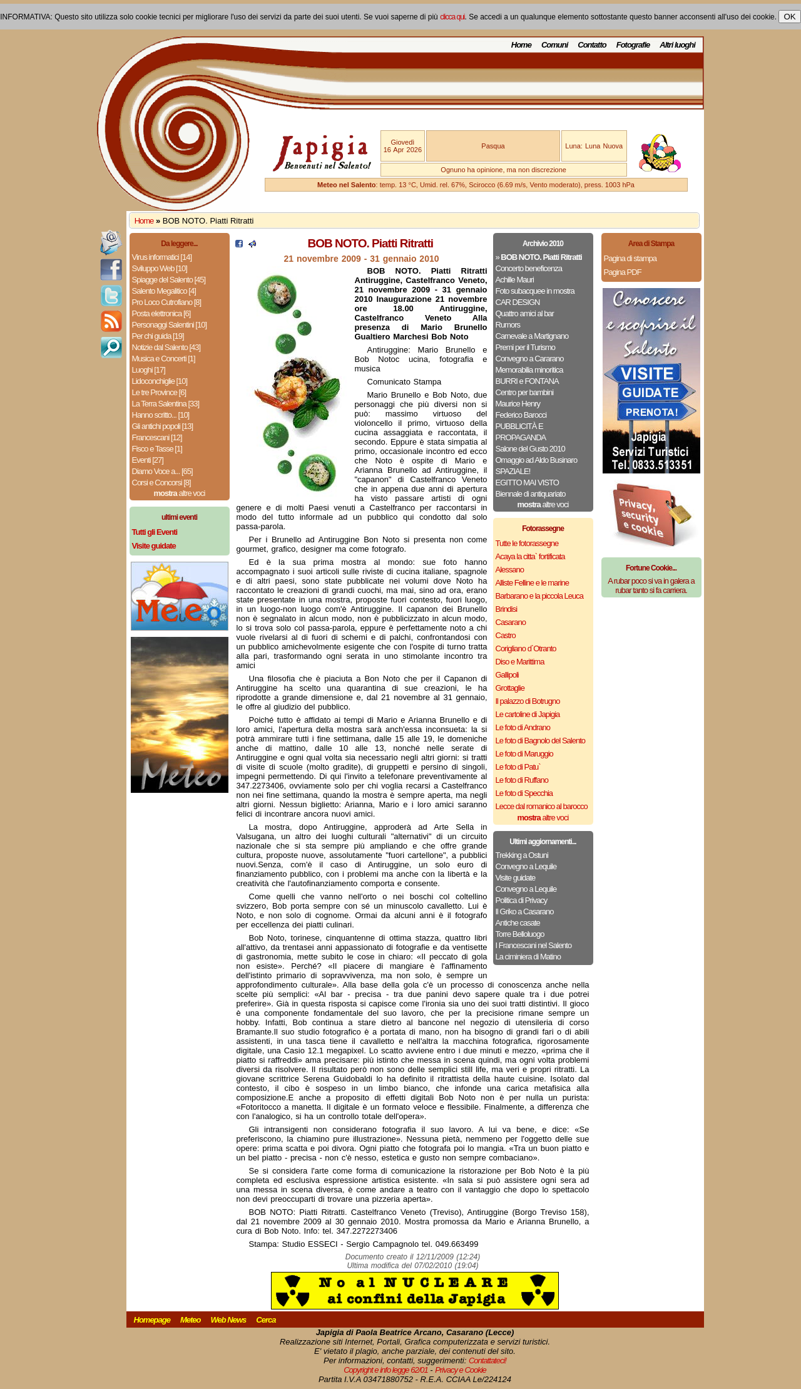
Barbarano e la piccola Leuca (539, 596)
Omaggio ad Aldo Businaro (537, 460)
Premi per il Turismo (526, 347)
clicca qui (452, 17)
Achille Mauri (515, 279)
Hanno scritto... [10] (161, 415)
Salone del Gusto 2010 (530, 448)
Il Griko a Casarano (525, 911)
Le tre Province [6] (159, 392)
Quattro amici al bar (525, 313)
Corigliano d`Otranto (526, 648)
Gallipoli (507, 674)
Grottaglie (510, 688)
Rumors (508, 324)
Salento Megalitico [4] (164, 291)
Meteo (190, 1319)
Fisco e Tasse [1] (157, 448)
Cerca (265, 1319)
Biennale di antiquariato (531, 493)
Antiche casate (518, 922)
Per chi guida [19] (158, 336)
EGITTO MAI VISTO (527, 482)
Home (521, 44)
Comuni (554, 44)
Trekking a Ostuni (522, 855)
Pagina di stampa (630, 258)
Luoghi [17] (148, 369)
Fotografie (633, 44)
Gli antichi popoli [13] (162, 426)
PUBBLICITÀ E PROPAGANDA (521, 431)
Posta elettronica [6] (161, 313)
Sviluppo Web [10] (159, 268)
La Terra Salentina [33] (166, 403)
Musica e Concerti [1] (163, 358)
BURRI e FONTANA (527, 381)
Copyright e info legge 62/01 (386, 1370)
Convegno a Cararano (530, 358)
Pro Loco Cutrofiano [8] (167, 302)
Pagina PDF (622, 272)
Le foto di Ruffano (522, 780)
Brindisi (507, 609)
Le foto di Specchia (524, 793)
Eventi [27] (147, 460)
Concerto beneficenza (529, 268)
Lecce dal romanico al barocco (542, 806)
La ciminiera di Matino (528, 956)
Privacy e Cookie (460, 1370)
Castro (506, 635)
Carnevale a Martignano (532, 336)
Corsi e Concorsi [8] (161, 482)
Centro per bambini (525, 392)
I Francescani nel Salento (534, 945)
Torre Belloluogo (520, 934)
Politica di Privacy (522, 900)
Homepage (152, 1319)
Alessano (510, 569)
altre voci (179, 493)
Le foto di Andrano (523, 727)
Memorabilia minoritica (529, 369)
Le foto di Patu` (518, 767)
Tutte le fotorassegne (527, 543)
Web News (229, 1319)
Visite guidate (516, 877)
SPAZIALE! (513, 471)
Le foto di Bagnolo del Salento (540, 740)
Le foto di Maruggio (524, 753)
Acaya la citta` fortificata (530, 556)
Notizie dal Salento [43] (166, 347)
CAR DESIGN (518, 302)
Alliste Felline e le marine (532, 582)
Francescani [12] (157, 437)
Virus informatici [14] (162, 257)
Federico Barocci (521, 415)
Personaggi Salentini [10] (169, 324)
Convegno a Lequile (526, 866)
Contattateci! (487, 1360)
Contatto (592, 44)
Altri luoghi (677, 44)
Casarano (511, 622)
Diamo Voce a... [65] (162, 471)
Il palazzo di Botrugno (528, 701)
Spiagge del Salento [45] (169, 279)
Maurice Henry (518, 403)
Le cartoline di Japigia (528, 714)
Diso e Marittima (520, 661)
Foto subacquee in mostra (535, 291)
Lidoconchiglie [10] (160, 381)
